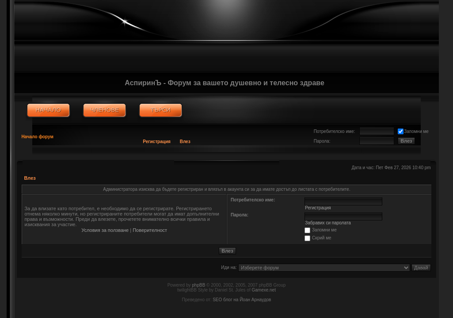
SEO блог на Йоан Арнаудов (242, 299)
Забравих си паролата (328, 222)
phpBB (198, 285)
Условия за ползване (105, 230)
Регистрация (157, 141)
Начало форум (37, 136)
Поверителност (150, 230)
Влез (185, 141)
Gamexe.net (263, 290)
